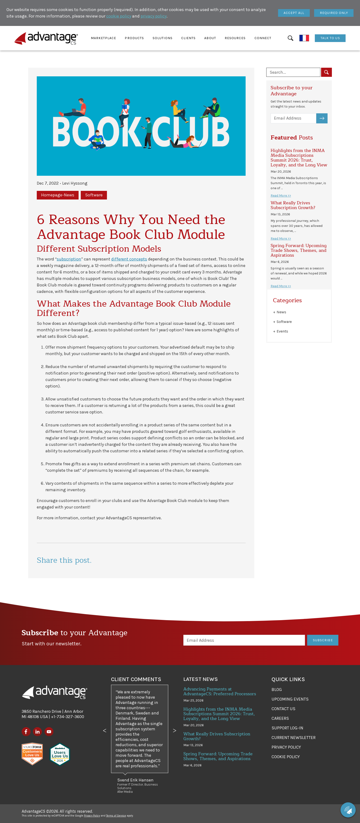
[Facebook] (26, 731)
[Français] (304, 38)
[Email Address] (293, 118)
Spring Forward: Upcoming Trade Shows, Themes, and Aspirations (299, 250)
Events (282, 331)
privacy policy (154, 16)
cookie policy (118, 16)
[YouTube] (48, 731)
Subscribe (325, 118)
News (281, 312)
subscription (69, 259)
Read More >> (281, 196)
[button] (103, 38)
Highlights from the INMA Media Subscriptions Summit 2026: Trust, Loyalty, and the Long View (299, 157)
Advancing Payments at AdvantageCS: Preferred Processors (219, 691)
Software (284, 321)
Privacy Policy (92, 815)
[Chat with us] (348, 809)
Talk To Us (330, 38)
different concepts (129, 259)
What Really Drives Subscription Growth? (293, 205)
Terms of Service (116, 815)
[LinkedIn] (37, 731)
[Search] (290, 38)
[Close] (294, 13)
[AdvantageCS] (54, 692)
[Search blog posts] (293, 72)
